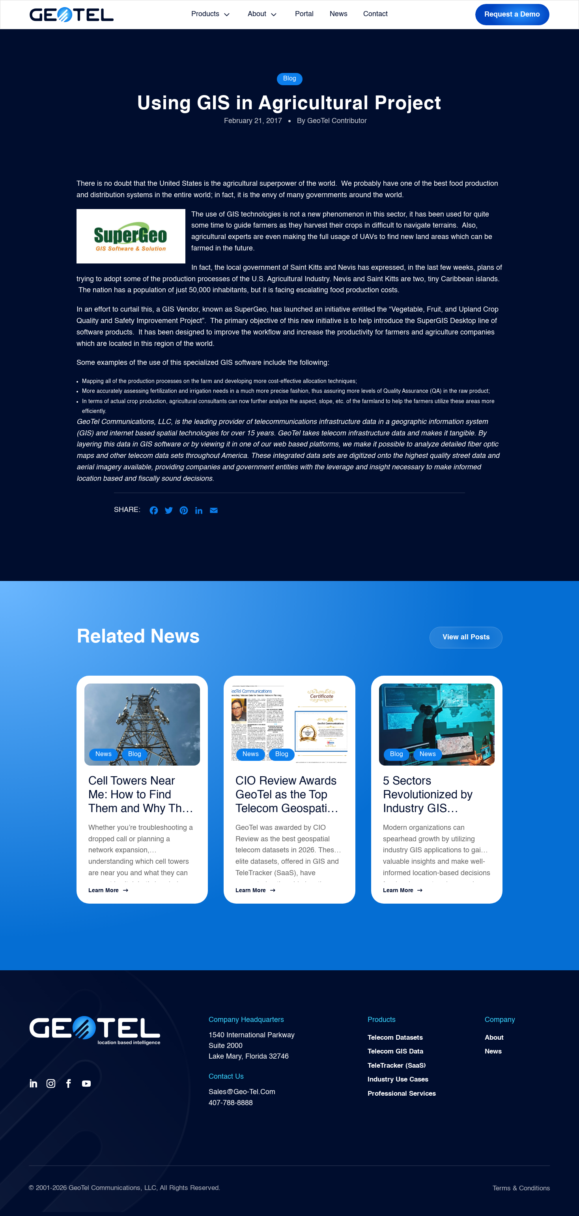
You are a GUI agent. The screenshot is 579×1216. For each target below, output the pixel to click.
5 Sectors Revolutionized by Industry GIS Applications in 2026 (433, 798)
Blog (289, 79)
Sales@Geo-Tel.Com (242, 1096)
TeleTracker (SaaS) (399, 1071)
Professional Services (404, 1100)
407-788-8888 (231, 1106)
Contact (375, 14)
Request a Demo (512, 14)
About (257, 14)
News (338, 14)
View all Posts (465, 637)
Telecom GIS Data (398, 1056)
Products (205, 14)
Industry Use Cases (400, 1085)
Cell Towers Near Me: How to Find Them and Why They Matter (136, 798)
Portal (304, 14)
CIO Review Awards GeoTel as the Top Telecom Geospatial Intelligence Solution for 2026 (286, 798)
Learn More (103, 895)
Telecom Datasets (398, 1042)
